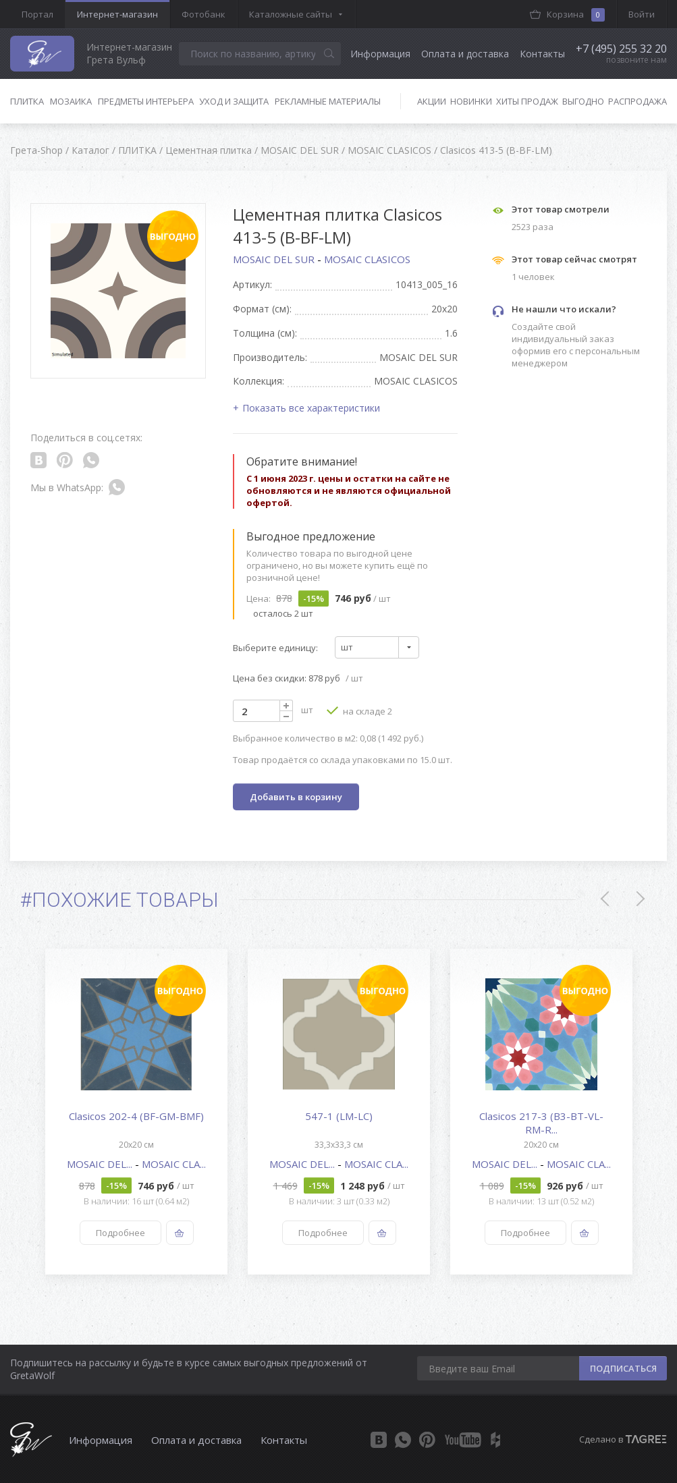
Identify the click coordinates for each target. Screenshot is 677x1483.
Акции (431, 101)
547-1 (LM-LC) (339, 1116)
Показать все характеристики (311, 407)
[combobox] (377, 647)
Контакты (542, 53)
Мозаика (71, 101)
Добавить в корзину (296, 797)
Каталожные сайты (290, 14)
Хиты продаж (527, 101)
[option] (136, 1112)
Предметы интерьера (146, 101)
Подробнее (119, 1233)
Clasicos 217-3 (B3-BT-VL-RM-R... (541, 1122)
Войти (641, 14)
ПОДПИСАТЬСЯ (623, 1368)
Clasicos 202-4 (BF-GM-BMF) (136, 1116)
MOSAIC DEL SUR (275, 259)
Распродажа (637, 101)
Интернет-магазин (117, 14)
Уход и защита (234, 101)
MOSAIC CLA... (174, 1164)
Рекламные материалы (328, 101)
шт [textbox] (347, 647)
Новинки (471, 101)
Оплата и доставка (465, 53)
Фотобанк (203, 14)
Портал (37, 14)
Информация (380, 53)
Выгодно (583, 101)
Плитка (27, 101)
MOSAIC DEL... (101, 1164)
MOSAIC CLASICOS (367, 259)
